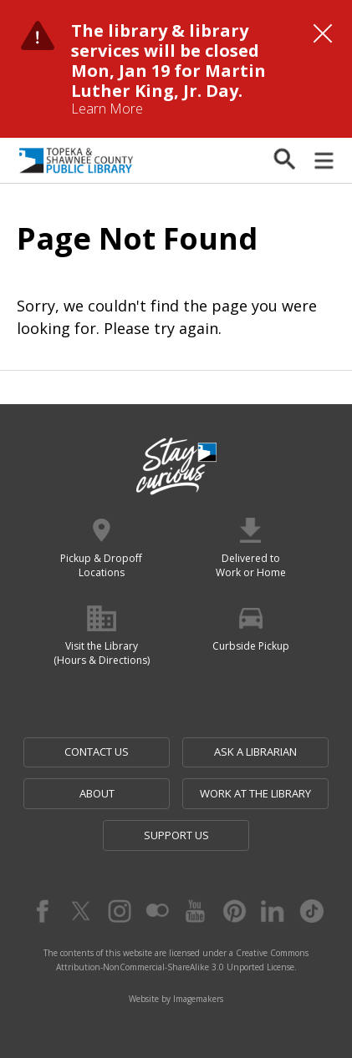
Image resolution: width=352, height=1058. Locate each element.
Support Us (176, 835)
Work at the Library (255, 793)
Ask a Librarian (255, 751)
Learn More (107, 108)
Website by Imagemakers (176, 999)
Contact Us (96, 751)
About (97, 793)
